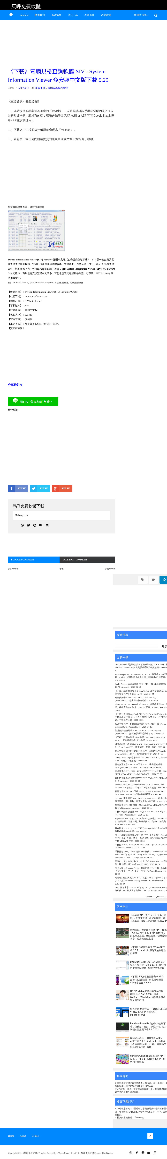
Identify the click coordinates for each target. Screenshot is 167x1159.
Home (11, 1135)
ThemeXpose (64, 1153)
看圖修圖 (89, 15)
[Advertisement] (61, 43)
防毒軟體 (40, 15)
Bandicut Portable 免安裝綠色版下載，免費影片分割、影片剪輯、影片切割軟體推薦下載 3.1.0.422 (148, 1026)
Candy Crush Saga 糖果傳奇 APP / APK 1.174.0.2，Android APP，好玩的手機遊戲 (148, 1059)
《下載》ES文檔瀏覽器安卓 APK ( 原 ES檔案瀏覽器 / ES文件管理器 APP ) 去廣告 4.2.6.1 (147, 979)
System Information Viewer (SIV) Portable (47, 292)
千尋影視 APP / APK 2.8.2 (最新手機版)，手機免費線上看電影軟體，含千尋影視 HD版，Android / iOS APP (148, 918)
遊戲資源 (106, 15)
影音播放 (56, 15)
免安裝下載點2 (51, 324)
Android (24, 15)
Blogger (109, 1153)
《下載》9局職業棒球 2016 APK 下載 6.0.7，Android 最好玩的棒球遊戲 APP (148, 950)
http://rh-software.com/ (36, 296)
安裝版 (28, 319)
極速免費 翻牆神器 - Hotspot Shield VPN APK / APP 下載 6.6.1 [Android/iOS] (148, 1012)
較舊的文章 (110, 569)
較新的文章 (13, 569)
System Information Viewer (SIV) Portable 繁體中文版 (36, 259)
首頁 (62, 569)
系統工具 (73, 15)
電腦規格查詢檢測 (57, 87)
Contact (35, 1135)
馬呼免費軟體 (26, 6)
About (23, 1135)
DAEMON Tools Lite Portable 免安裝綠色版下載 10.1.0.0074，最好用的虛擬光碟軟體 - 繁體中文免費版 (148, 965)
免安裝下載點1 (33, 324)
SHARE (17, 488)
